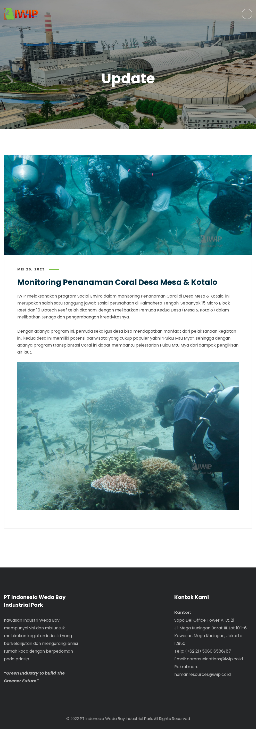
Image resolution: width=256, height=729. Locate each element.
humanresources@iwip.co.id (202, 674)
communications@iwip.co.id (215, 659)
